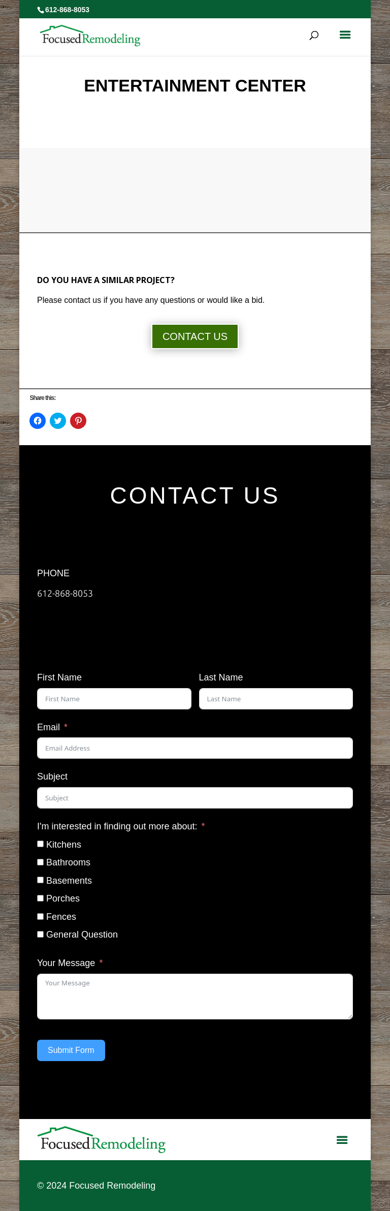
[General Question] (40, 934)
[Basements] (40, 880)
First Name (59, 677)
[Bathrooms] (40, 862)
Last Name (221, 677)
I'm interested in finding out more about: (117, 826)
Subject (52, 776)
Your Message (66, 963)
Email (48, 727)
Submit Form (71, 1050)
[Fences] (40, 916)
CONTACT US (195, 336)
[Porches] (40, 898)
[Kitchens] (40, 844)
